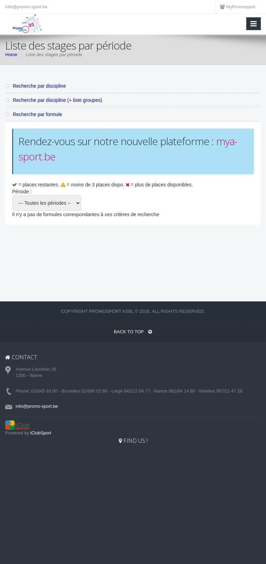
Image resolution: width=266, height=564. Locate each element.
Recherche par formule (33, 114)
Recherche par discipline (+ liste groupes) (53, 100)
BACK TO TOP (133, 331)
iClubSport (40, 432)
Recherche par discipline (35, 86)
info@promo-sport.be (26, 6)
